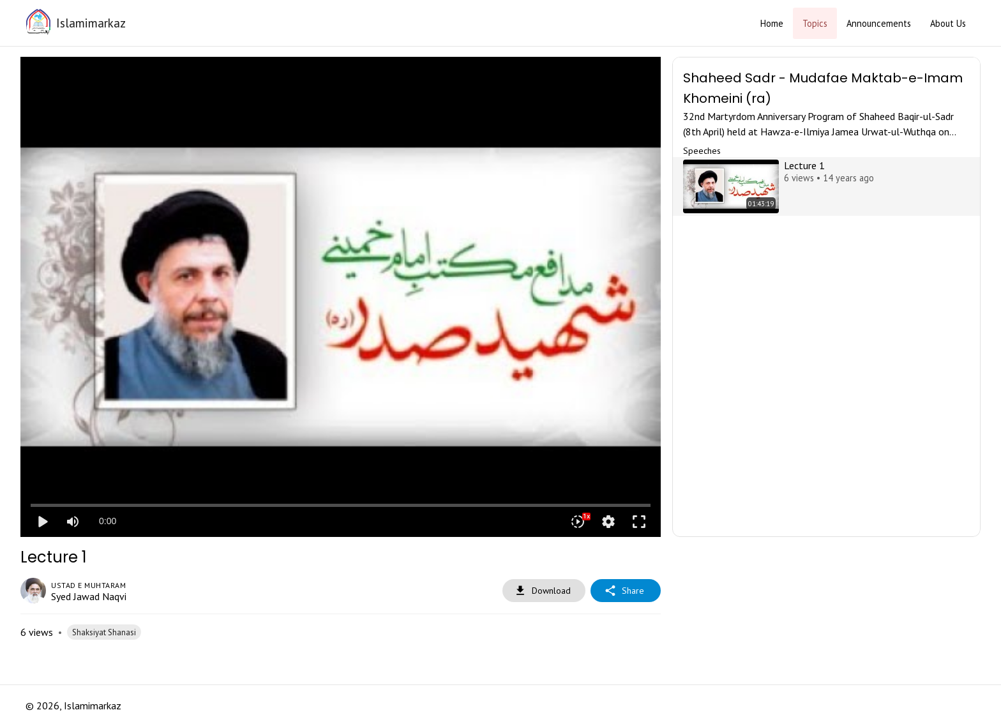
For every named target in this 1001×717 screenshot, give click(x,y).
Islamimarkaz (91, 23)
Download (543, 591)
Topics (815, 23)
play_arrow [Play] (42, 521)
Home (772, 23)
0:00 (107, 521)
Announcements (879, 23)
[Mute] (72, 521)
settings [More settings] (608, 521)
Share (626, 591)
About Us (948, 23)
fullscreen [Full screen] (639, 521)
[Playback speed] (577, 521)
